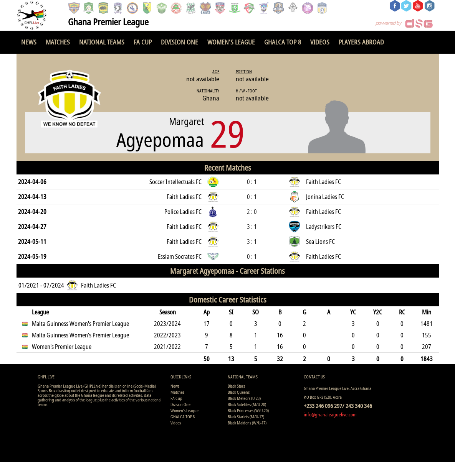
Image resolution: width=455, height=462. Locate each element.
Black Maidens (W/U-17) (247, 423)
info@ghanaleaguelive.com (330, 414)
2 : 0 (252, 211)
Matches (58, 42)
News (28, 42)
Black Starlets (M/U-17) (246, 416)
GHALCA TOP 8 (282, 42)
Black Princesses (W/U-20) (248, 410)
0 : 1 (252, 182)
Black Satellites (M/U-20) (247, 404)
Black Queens (239, 392)
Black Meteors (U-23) (244, 398)
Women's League (231, 42)
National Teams (101, 42)
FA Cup (143, 42)
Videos (319, 42)
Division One (179, 42)
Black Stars (236, 386)
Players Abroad (361, 42)
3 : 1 (252, 226)
